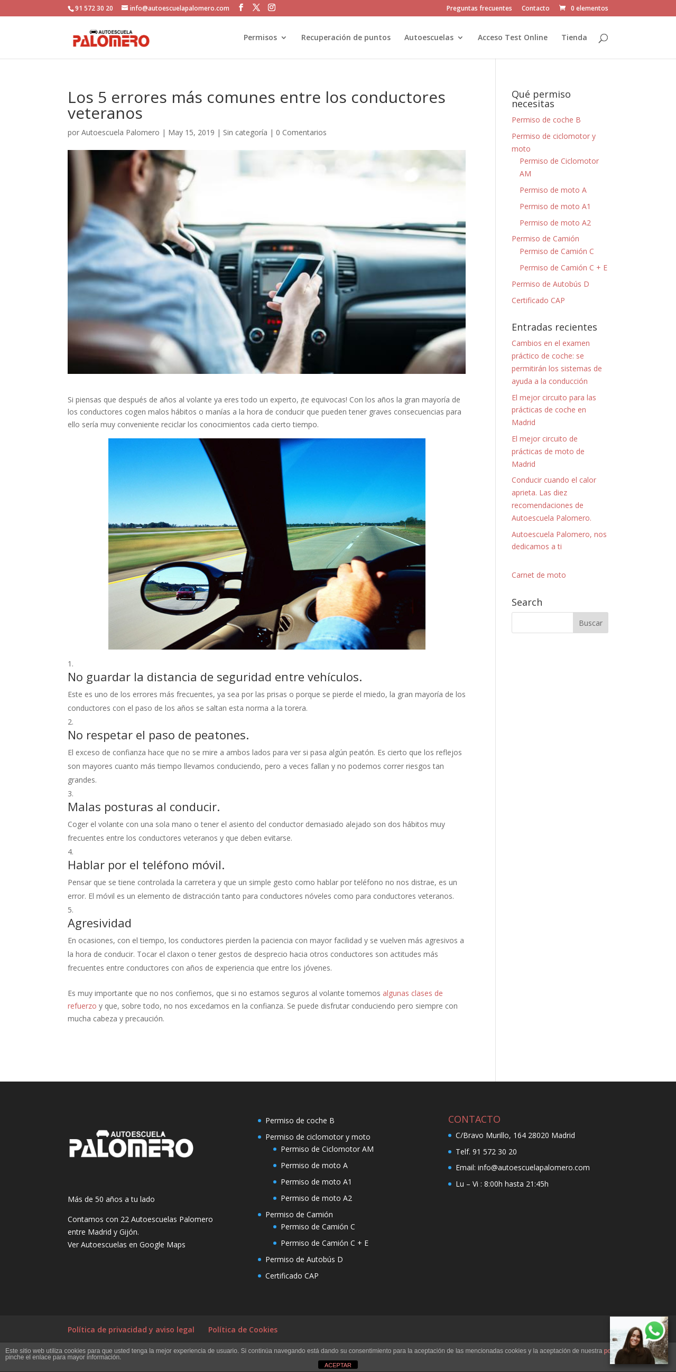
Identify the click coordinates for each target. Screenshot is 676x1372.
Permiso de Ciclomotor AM (327, 1149)
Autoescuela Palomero (120, 132)
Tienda (574, 38)
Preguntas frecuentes (479, 9)
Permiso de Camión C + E (563, 267)
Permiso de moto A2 (555, 223)
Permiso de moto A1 (555, 206)
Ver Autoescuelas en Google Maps (127, 1244)
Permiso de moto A (553, 190)
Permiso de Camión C (557, 251)
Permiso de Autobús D (550, 284)
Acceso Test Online (513, 38)
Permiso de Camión (545, 238)
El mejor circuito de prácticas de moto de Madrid (548, 451)
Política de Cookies (242, 1329)
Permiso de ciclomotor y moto (318, 1137)
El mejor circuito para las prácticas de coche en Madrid (554, 410)
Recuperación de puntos (346, 38)
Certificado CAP (538, 300)
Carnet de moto (539, 575)
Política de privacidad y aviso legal (131, 1329)
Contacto (536, 9)
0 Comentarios (301, 132)
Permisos (260, 38)
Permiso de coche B (546, 120)
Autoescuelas (428, 38)
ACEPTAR (338, 1365)
